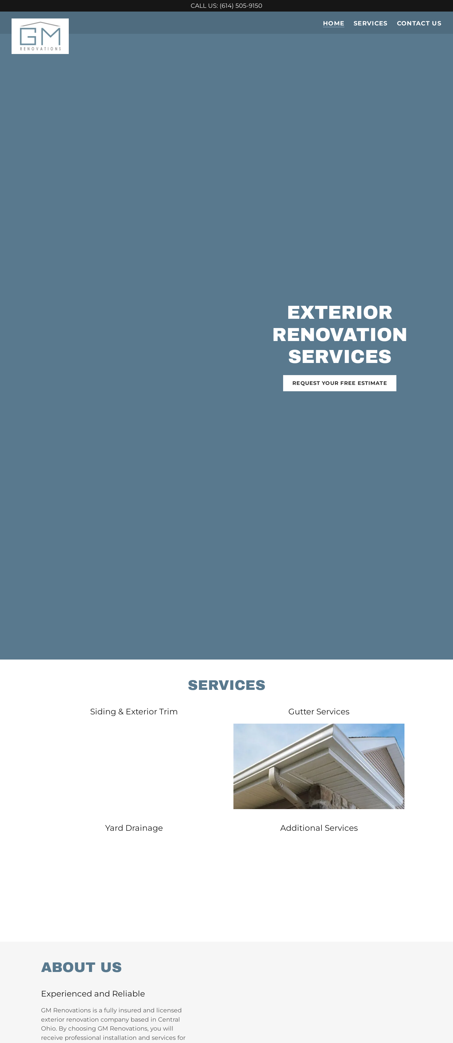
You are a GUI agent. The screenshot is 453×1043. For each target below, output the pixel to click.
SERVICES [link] (371, 23)
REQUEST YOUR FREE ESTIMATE (339, 383)
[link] (40, 21)
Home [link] (333, 23)
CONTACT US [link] (419, 23)
